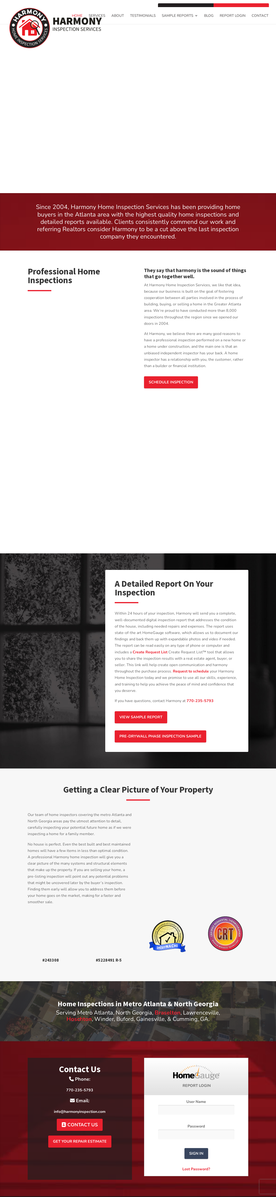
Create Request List (150, 639)
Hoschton (79, 1006)
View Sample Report (140, 704)
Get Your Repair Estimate (80, 1128)
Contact (260, 16)
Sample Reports (177, 16)
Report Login (232, 16)
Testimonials (143, 16)
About (117, 16)
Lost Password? (196, 1156)
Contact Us (79, 1112)
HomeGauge (168, 1190)
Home (77, 16)
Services (97, 16)
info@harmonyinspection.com (79, 1098)
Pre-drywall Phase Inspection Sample (160, 723)
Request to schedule (191, 658)
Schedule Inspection (171, 382)
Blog (209, 16)
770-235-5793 (200, 687)
